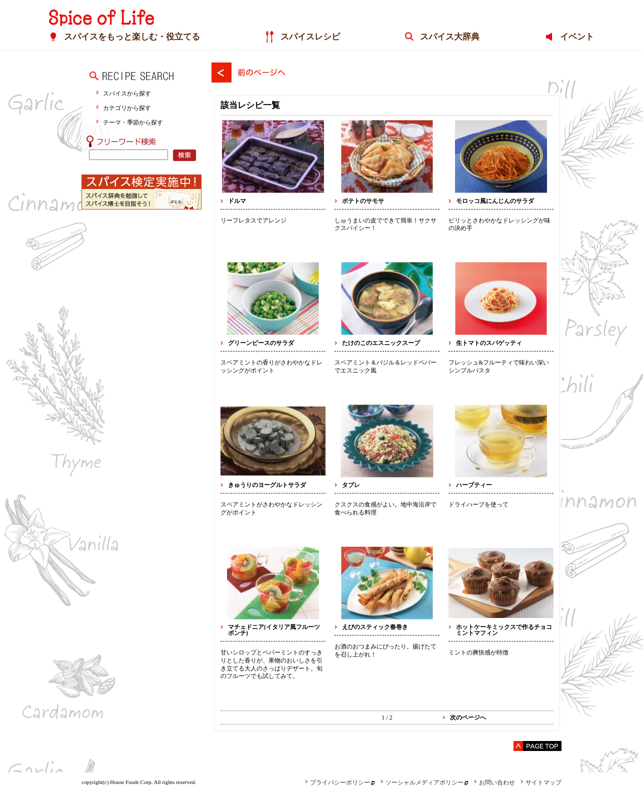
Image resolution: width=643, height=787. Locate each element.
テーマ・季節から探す (133, 122)
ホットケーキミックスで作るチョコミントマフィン (504, 630)
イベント (577, 37)
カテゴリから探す (127, 107)
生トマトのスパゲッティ (489, 343)
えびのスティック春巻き (375, 627)
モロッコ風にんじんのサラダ (495, 201)
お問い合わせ (494, 782)
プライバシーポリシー (337, 782)
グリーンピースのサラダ (261, 343)
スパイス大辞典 (450, 37)
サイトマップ (541, 782)
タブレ (351, 485)
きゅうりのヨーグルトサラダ (267, 485)
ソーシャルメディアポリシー (422, 782)
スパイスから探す (127, 93)
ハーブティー (474, 485)
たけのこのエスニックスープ (381, 343)
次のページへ (468, 717)
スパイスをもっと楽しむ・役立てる (132, 37)
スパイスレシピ (310, 37)
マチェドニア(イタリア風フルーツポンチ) (274, 630)
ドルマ (237, 201)
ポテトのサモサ (363, 201)
